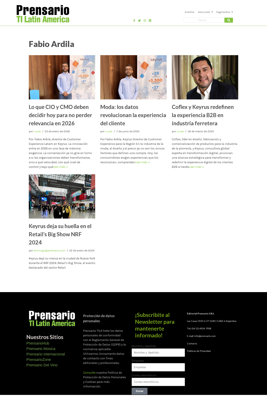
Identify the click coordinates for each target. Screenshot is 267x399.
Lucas (37, 131)
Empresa (138, 361)
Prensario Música (40, 349)
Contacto (192, 343)
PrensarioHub (37, 343)
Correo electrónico (144, 375)
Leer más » (60, 167)
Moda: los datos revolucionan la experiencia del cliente (133, 114)
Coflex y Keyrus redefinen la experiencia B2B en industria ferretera (203, 114)
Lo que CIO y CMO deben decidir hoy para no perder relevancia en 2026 (60, 114)
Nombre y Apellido (144, 346)
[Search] (203, 20)
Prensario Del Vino (42, 365)
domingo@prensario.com (49, 250)
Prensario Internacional (45, 354)
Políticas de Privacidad (199, 350)
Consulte (89, 372)
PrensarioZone (38, 359)
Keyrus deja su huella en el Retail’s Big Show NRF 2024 (60, 234)
